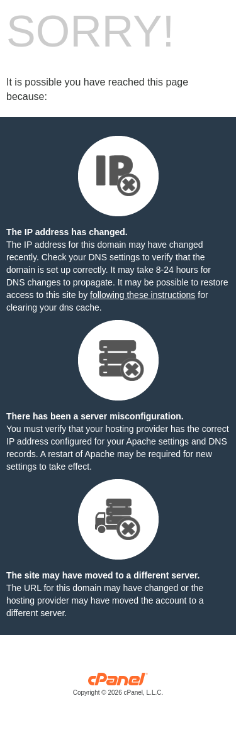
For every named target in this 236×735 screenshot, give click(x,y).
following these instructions (142, 295)
